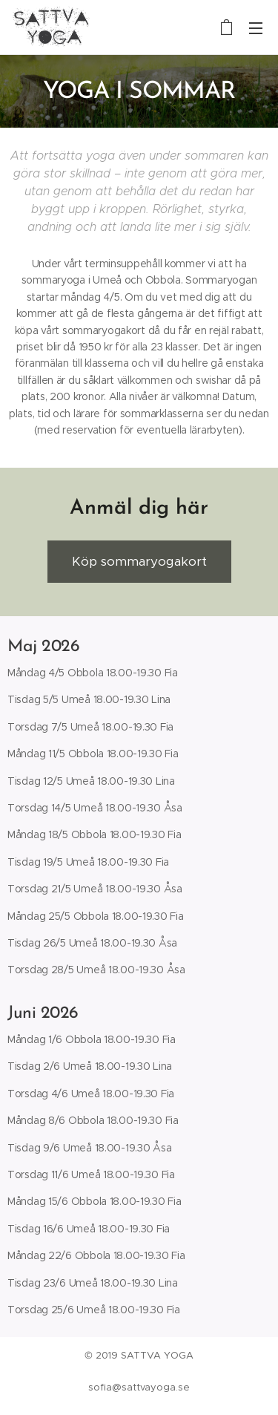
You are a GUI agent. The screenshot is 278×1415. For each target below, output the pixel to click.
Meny (255, 28)
